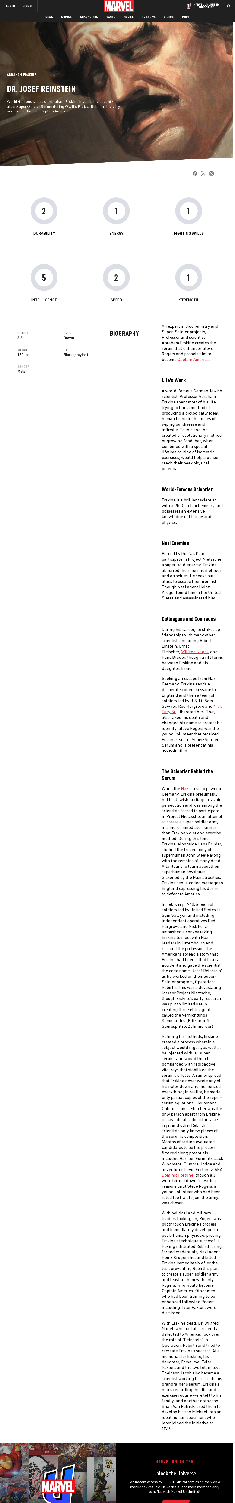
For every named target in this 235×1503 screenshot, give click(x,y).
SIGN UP (28, 6)
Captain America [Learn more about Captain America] (93, 359)
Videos (169, 16)
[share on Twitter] (201, 175)
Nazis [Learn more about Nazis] (86, 788)
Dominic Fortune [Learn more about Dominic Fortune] (77, 1174)
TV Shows (149, 16)
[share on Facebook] (193, 175)
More (186, 16)
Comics (66, 16)
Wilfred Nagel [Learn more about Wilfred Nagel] (94, 651)
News (49, 16)
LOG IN (10, 6)
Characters (89, 16)
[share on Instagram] (210, 175)
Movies (129, 16)
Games (110, 16)
